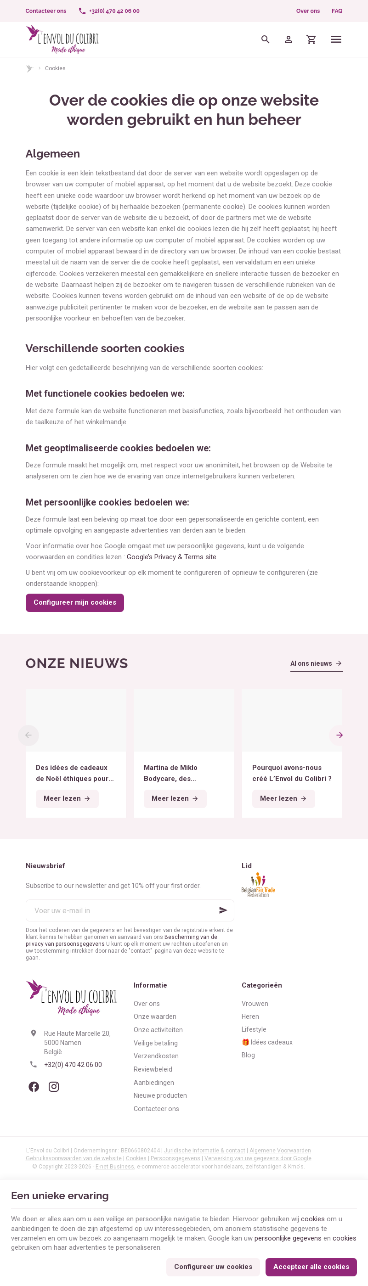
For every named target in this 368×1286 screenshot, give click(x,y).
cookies (313, 1218)
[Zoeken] (265, 39)
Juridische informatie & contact (204, 1150)
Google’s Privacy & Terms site (171, 557)
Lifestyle (254, 1029)
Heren (250, 1016)
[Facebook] (34, 1086)
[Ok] (223, 910)
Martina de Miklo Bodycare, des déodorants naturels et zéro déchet (184, 774)
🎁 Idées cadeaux (267, 1042)
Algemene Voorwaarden (280, 1150)
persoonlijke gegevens (288, 1237)
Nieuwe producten (160, 1095)
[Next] (340, 735)
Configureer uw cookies (213, 1266)
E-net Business (115, 1166)
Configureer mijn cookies (75, 602)
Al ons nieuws (311, 663)
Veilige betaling (156, 1043)
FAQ (337, 11)
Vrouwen (255, 1003)
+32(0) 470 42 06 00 (73, 1064)
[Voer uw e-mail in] (130, 910)
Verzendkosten (156, 1056)
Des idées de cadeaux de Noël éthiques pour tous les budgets (72, 774)
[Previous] (28, 735)
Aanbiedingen (154, 1082)
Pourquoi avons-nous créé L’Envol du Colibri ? (292, 773)
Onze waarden (155, 1016)
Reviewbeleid (153, 1069)
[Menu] (336, 39)
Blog (248, 1055)
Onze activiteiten (158, 1029)
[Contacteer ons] (46, 11)
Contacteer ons (156, 1108)
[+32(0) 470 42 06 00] (109, 11)
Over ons (308, 11)
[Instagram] (54, 1086)
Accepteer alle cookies (311, 1266)
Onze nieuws (77, 663)
